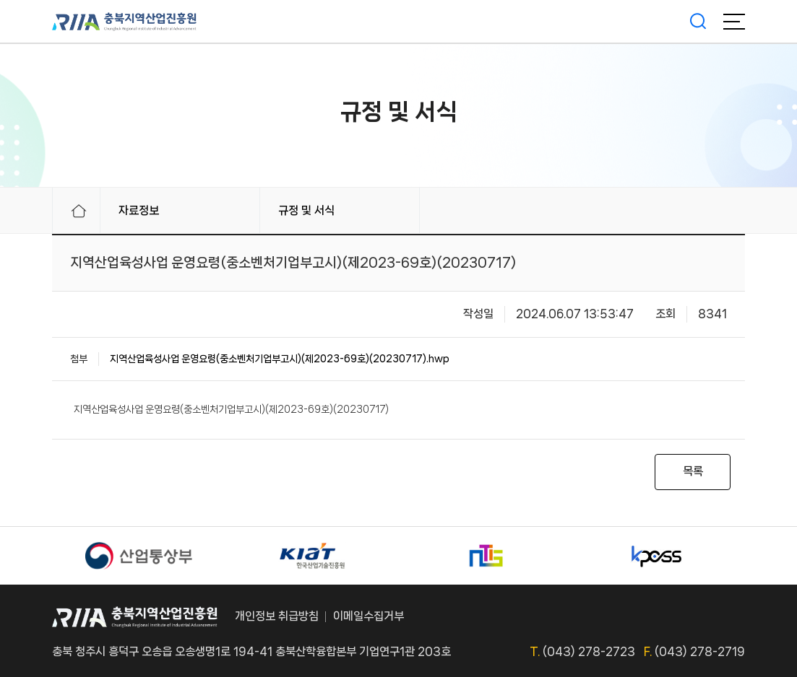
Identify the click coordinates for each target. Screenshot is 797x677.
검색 (698, 21)
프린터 (699, 210)
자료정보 (139, 210)
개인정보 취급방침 (277, 616)
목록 (693, 471)
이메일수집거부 (368, 616)
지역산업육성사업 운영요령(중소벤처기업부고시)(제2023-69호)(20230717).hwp (279, 359)
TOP (730, 617)
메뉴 (734, 21)
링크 (737, 210)
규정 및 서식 (306, 210)
